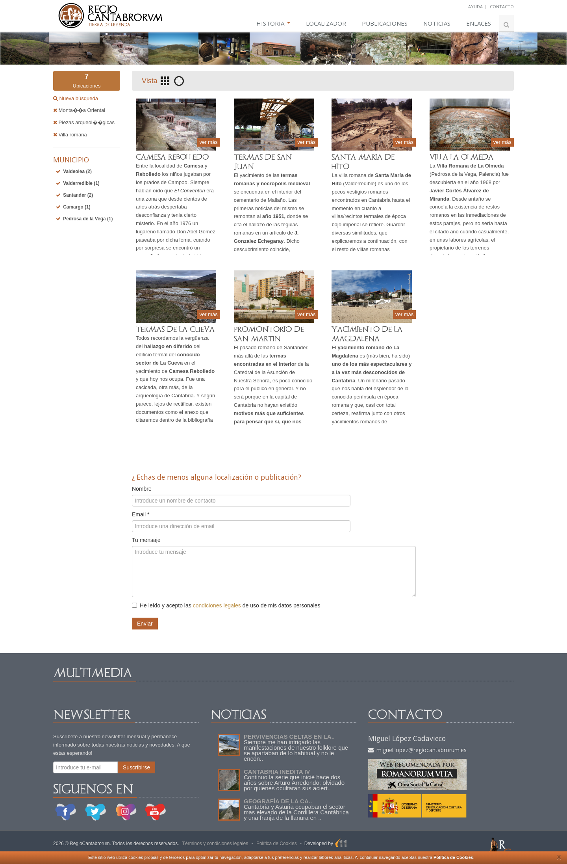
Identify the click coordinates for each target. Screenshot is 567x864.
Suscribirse (136, 767)
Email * (140, 514)
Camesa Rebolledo (192, 371)
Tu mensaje (146, 540)
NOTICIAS (436, 23)
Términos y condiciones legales (215, 843)
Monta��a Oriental (79, 110)
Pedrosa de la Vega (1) (88, 219)
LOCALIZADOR (326, 23)
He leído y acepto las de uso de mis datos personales (226, 605)
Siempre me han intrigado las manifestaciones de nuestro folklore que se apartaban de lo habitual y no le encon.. (296, 750)
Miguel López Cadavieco (407, 738)
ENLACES (478, 23)
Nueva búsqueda (78, 98)
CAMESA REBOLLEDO (172, 157)
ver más (209, 142)
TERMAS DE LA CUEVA (175, 329)
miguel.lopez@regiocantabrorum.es (417, 750)
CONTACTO (502, 6)
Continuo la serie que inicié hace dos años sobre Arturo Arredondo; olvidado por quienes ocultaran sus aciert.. (294, 782)
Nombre (142, 489)
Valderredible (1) (81, 183)
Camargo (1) (76, 207)
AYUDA (475, 6)
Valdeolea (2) (77, 171)
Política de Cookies (453, 857)
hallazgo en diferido (168, 346)
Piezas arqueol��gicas (84, 122)
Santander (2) (78, 195)
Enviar (145, 623)
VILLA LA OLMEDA (461, 157)
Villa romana (70, 135)
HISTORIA (273, 23)
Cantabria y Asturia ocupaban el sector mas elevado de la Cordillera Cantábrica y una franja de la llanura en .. (296, 812)
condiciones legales (217, 605)
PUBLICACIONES (385, 23)
